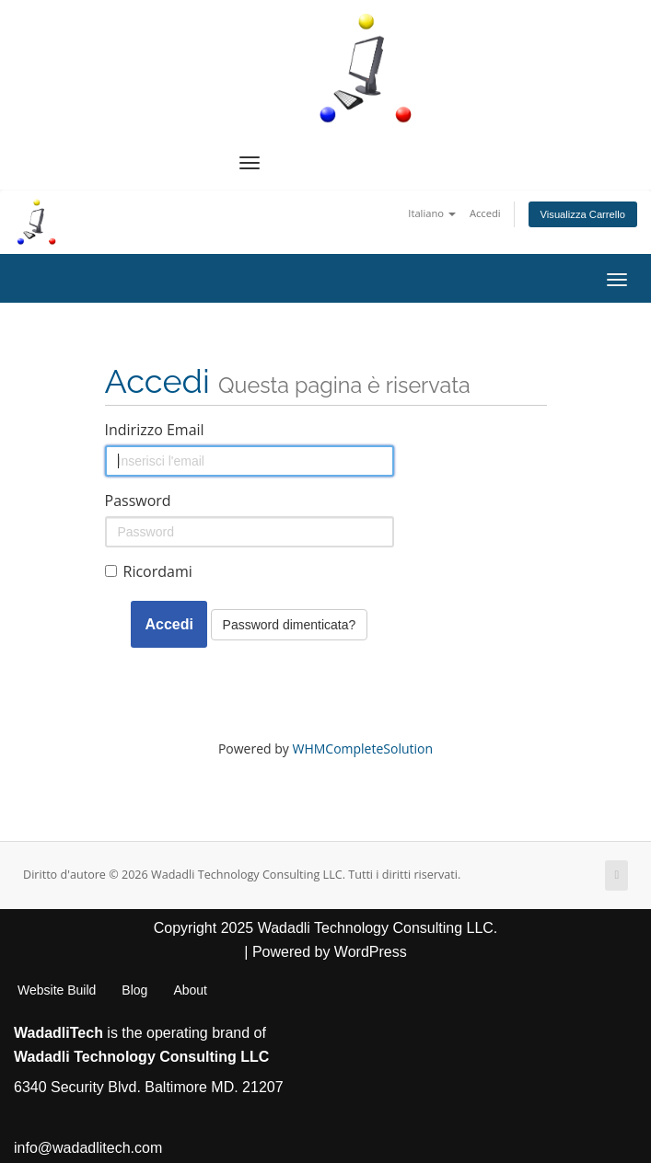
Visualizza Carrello (583, 214)
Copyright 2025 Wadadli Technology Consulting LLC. (326, 928)
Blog (134, 990)
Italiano (432, 213)
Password (138, 500)
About (190, 990)
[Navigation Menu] (249, 162)
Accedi (485, 213)
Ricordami (148, 571)
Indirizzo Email (154, 430)
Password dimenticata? (289, 624)
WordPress (370, 952)
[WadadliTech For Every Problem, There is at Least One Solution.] (366, 68)
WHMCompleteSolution (362, 748)
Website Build (56, 990)
